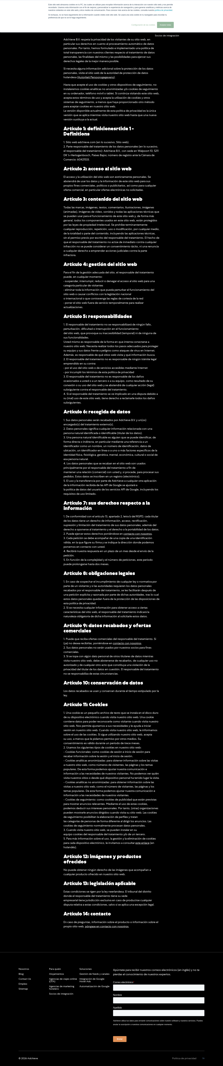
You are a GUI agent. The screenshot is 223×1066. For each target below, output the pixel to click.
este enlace (142, 843)
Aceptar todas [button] (165, 25)
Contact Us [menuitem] (25, 978)
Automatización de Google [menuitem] (94, 986)
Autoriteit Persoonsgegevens (96, 77)
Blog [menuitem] (21, 974)
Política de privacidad (184, 1058)
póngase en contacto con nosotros (107, 926)
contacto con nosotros (137, 533)
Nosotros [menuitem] (24, 969)
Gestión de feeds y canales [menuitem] (94, 974)
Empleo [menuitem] (23, 983)
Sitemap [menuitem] (23, 988)
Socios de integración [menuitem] (61, 993)
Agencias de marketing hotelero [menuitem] (61, 987)
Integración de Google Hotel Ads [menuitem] (91, 980)
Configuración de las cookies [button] (143, 25)
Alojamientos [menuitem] (56, 974)
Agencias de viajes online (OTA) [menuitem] (63, 980)
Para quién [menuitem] (55, 969)
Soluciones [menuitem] (85, 969)
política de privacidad (163, 10)
